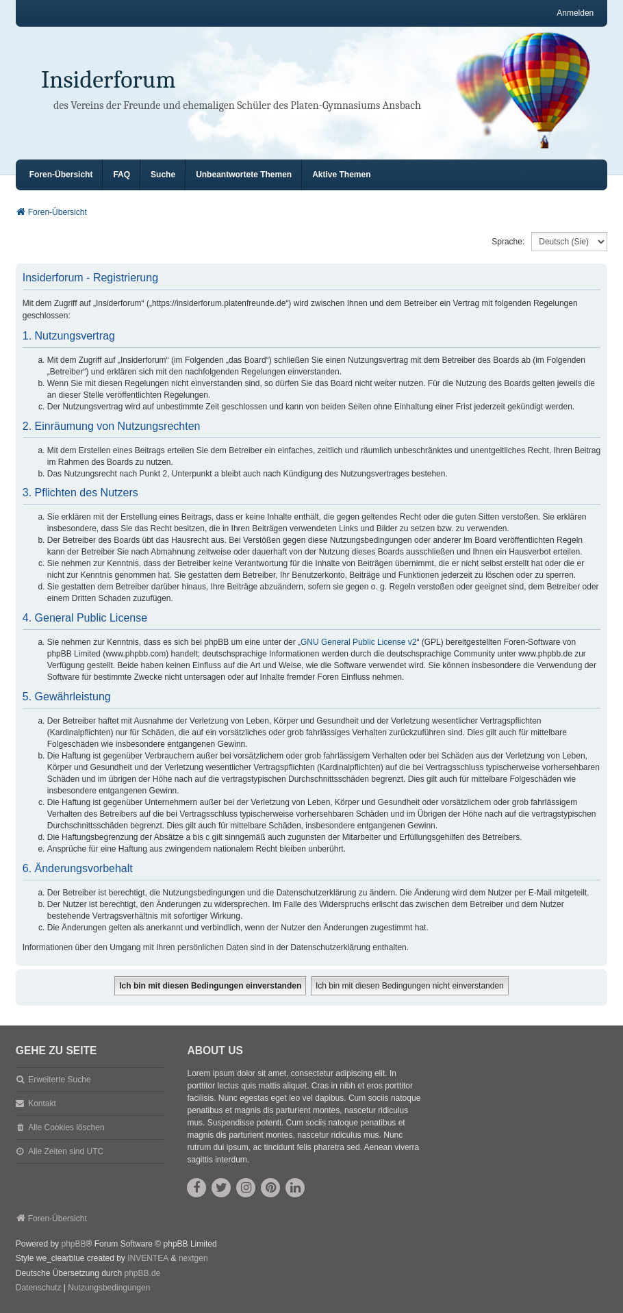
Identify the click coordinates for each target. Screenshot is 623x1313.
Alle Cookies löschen (66, 1127)
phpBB (73, 1244)
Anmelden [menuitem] (575, 13)
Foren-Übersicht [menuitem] (61, 174)
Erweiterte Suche (59, 1079)
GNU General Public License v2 (358, 642)
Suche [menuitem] (163, 174)
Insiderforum (108, 80)
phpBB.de (143, 1273)
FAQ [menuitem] (121, 174)
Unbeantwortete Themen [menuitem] (244, 174)
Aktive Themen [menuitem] (341, 174)
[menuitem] (39, 1288)
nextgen (193, 1258)
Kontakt (42, 1103)
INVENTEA (147, 1258)
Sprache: (508, 241)
